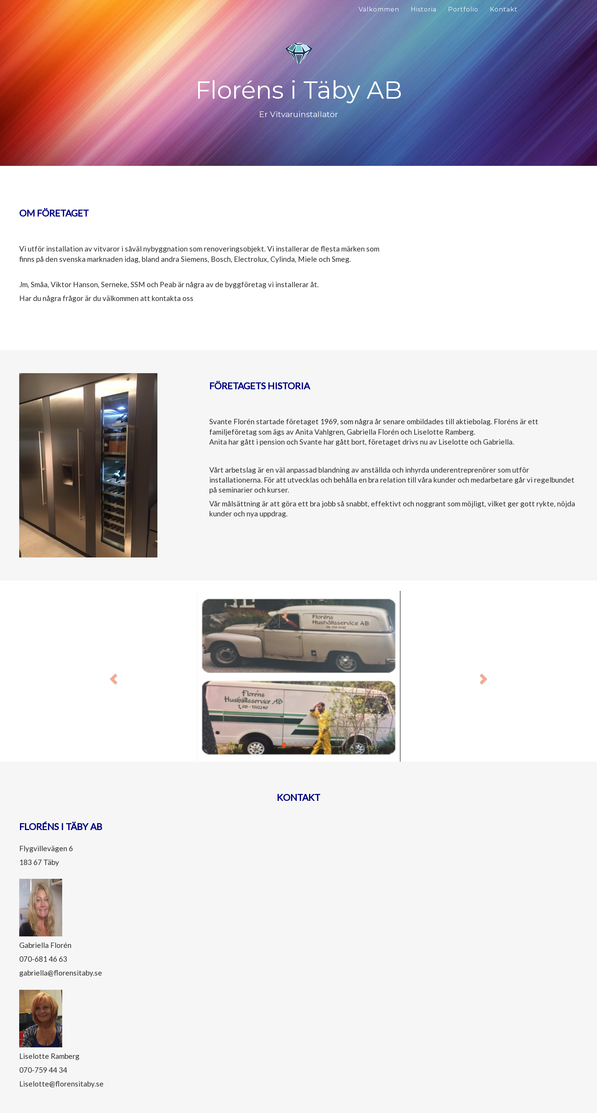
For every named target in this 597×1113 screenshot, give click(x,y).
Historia (424, 9)
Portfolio (463, 9)
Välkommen (379, 9)
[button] (113, 676)
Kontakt (504, 9)
